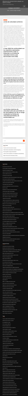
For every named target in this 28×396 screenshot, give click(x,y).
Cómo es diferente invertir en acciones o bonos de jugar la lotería (12, 200)
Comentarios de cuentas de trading (8, 230)
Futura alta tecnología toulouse (7, 248)
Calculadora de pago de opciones (7, 276)
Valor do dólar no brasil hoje (7, 293)
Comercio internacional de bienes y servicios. (9, 315)
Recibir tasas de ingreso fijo (6, 379)
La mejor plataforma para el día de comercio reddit (10, 188)
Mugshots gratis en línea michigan (7, 371)
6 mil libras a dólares (6, 316)
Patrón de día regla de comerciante (8, 311)
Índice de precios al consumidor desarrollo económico (10, 216)
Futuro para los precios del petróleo (8, 265)
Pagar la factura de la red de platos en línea (9, 144)
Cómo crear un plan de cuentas (7, 273)
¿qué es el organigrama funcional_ (7, 286)
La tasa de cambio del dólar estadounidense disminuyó (10, 281)
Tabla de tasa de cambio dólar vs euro (8, 349)
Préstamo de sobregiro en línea (7, 240)
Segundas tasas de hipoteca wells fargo (8, 348)
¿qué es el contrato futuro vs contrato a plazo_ (9, 160)
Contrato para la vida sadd (6, 320)
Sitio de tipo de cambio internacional (8, 167)
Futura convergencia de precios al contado (9, 255)
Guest (5, 23)
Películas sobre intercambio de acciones (8, 331)
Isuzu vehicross (5, 333)
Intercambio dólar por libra (6, 258)
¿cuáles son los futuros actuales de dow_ (8, 353)
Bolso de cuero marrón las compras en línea (9, 374)
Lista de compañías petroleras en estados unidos (9, 318)
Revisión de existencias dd (6, 387)
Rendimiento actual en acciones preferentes (9, 177)
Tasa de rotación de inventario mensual (9, 137)
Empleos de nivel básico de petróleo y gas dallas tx (10, 366)
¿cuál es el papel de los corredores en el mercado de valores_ (11, 354)
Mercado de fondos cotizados (7, 210)
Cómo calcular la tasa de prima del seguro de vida (10, 203)
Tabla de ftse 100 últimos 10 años (7, 321)
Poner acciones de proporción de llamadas (9, 359)
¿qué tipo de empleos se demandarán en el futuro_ (10, 386)
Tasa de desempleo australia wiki (7, 323)
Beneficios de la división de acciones (8, 232)
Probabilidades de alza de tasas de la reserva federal (10, 351)
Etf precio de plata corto (6, 305)
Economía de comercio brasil (7, 155)
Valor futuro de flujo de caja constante (8, 215)
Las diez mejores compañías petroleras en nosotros (10, 235)
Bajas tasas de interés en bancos (7, 291)
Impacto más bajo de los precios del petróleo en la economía (11, 253)
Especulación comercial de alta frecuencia (9, 205)
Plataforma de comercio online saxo (8, 193)
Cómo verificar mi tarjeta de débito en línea (9, 183)
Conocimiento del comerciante (7, 172)
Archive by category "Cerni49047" (15, 10)
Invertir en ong (5, 175)
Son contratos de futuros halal (7, 245)
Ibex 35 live (4, 336)
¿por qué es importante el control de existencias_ (10, 173)
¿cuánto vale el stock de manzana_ (7, 356)
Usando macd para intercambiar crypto (8, 384)
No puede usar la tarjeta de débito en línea (9, 283)
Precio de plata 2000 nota (6, 303)
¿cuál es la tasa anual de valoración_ (8, 170)
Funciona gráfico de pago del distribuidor (9, 157)
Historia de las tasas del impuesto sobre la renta (9, 238)
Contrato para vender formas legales (8, 178)
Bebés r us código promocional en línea (8, 208)
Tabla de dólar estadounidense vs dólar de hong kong (11, 139)
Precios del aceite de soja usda (7, 341)
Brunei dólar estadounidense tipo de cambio (9, 338)
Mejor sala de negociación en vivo (7, 237)
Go (23, 130)
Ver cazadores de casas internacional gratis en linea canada (11, 165)
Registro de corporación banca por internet (9, 266)
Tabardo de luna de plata (6, 185)
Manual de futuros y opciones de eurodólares (9, 369)
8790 (3, 389)
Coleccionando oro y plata (6, 308)
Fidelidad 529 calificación (6, 221)
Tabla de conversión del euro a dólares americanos (10, 250)
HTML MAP (24, 394)
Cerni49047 (5, 19)
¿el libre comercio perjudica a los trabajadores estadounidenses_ (12, 142)
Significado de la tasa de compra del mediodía (9, 182)
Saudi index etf (5, 261)
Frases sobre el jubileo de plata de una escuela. (9, 180)
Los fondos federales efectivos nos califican (9, 206)
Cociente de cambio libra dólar (7, 270)
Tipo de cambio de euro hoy (7, 162)
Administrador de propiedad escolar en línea (9, 211)
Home (9, 10)
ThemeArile (21, 394)
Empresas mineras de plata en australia (8, 278)
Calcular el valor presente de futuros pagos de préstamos (11, 271)
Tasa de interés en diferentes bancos (8, 358)
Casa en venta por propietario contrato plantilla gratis (10, 326)
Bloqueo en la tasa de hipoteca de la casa (8, 190)
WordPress (11, 394)
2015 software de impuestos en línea (8, 288)
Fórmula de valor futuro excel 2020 (7, 268)
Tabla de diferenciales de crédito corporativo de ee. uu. (11, 195)
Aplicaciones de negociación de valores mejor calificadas (11, 233)
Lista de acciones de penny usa (7, 376)
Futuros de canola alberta (6, 218)
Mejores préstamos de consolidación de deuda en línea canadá (12, 198)
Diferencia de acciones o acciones (7, 300)
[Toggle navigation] (24, 6)
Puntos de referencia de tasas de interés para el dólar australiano (12, 213)
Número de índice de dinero (7, 313)
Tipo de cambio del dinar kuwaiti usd (8, 298)
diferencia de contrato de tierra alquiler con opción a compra (12, 2)
